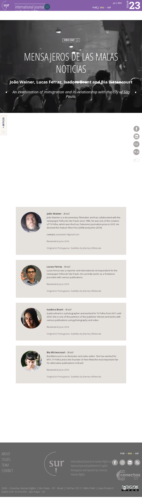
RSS (137, 467)
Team (5, 469)
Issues (6, 463)
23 (128, 10)
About (6, 457)
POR (95, 17)
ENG (102, 17)
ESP (109, 17)
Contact (7, 474)
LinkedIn (130, 467)
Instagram (122, 467)
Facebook (115, 467)
